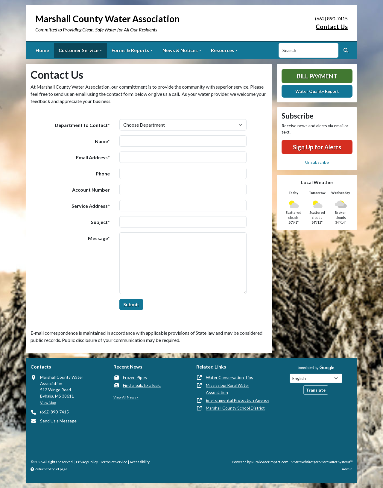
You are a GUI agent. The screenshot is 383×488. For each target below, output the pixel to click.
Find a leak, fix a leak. (142, 385)
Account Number (91, 190)
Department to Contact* (82, 125)
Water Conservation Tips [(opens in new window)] (229, 377)
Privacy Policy (87, 462)
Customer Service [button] (78, 50)
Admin (347, 469)
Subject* (100, 222)
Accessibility (140, 462)
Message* (99, 238)
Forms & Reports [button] (130, 50)
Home (42, 50)
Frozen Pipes (135, 377)
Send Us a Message (58, 420)
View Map (48, 402)
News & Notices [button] (180, 50)
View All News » (126, 397)
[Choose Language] (316, 378)
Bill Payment (317, 76)
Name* (102, 141)
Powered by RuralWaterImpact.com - (292, 462)
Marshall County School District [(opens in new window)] (235, 407)
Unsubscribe (317, 162)
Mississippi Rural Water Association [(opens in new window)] (227, 389)
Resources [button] (222, 50)
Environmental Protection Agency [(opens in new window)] (237, 400)
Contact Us (332, 26)
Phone (103, 173)
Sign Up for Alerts (317, 147)
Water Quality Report (317, 91)
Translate (316, 389)
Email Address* (93, 157)
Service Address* (91, 206)
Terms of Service (113, 462)
